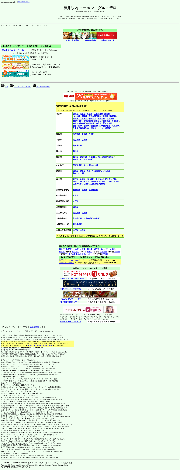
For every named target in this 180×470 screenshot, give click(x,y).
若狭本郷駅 (77, 224)
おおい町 (87, 254)
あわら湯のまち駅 (91, 165)
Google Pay (8, 422)
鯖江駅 (75, 157)
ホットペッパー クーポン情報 (72, 279)
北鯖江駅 (83, 157)
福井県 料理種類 (41, 87)
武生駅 (75, 171)
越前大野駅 (77, 146)
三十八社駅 (98, 114)
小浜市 (76, 249)
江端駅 (107, 114)
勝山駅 (75, 151)
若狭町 (105, 254)
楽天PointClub (37, 449)
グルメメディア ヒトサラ (70, 299)
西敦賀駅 (76, 134)
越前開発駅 (77, 121)
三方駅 (75, 230)
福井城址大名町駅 (80, 119)
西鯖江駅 (92, 157)
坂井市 (62, 252)
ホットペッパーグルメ (8, 350)
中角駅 (98, 123)
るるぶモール (5, 393)
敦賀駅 (91, 134)
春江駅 (75, 179)
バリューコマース (51, 418)
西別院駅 (115, 121)
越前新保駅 (88, 121)
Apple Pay (14, 449)
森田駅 (75, 114)
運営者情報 (34, 327)
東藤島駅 (106, 121)
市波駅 (89, 114)
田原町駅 (101, 119)
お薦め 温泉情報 (72, 40)
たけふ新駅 (105, 171)
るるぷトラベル (23, 457)
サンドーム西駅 (86, 159)
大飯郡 (74, 254)
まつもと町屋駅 (104, 128)
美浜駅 (84, 213)
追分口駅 (97, 121)
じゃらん (14, 457)
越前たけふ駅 (78, 173)
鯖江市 (96, 249)
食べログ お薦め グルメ (70, 302)
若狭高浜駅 (88, 218)
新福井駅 (110, 119)
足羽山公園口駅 (109, 116)
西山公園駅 (102, 157)
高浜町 (80, 254)
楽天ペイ (56, 439)
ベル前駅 (76, 116)
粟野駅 (84, 134)
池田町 (89, 252)
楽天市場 (41, 439)
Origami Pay (40, 447)
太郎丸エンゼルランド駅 (106, 179)
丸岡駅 (82, 179)
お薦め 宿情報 (90, 40)
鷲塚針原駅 (107, 123)
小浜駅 (84, 140)
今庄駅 (75, 201)
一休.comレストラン (18, 377)
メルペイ (44, 451)
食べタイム (4, 437)
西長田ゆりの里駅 (98, 182)
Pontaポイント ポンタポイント (11, 424)
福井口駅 (94, 126)
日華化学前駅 (104, 126)
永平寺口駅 (93, 190)
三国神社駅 (77, 184)
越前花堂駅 (77, 126)
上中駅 (82, 230)
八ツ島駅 (115, 126)
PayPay (53, 447)
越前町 (117, 252)
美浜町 (68, 254)
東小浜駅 (76, 140)
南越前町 (103, 252)
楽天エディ (4, 441)
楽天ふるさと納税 (57, 451)
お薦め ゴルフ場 (107, 40)
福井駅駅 (92, 119)
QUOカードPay (25, 451)
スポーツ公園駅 (93, 171)
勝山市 (89, 249)
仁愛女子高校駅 (79, 128)
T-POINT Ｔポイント (47, 424)
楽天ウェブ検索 (16, 420)
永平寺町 (75, 252)
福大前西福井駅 (79, 123)
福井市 (62, 249)
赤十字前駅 (91, 128)
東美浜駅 (76, 213)
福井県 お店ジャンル (20, 87)
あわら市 (104, 249)
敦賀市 (69, 249)
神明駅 (75, 159)
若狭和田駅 (77, 218)
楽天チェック (20, 441)
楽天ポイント (39, 457)
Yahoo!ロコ (48, 370)
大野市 (82, 249)
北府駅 (82, 171)
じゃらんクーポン (66, 263)
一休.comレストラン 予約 (70, 289)
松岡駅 (84, 190)
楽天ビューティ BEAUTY (70, 322)
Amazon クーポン (15, 437)
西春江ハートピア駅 (81, 182)
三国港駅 (94, 184)
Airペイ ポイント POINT (54, 443)
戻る (4, 87)
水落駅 (111, 157)
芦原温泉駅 (77, 165)
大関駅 (109, 182)
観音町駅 (76, 190)
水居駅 (117, 182)
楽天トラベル (5, 457)
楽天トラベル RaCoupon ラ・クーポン (74, 260)
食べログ (4, 385)
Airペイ (14, 443)
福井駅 (86, 126)
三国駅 (86, 184)
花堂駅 (84, 116)
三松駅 (97, 218)
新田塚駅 (91, 123)
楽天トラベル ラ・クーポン (13, 50)
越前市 (112, 249)
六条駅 (82, 114)
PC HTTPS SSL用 (24, 2)
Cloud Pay (25, 422)
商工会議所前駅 (95, 116)
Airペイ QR (28, 443)
